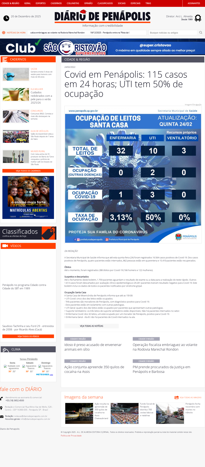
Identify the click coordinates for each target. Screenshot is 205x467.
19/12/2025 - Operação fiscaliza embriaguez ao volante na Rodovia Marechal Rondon (46, 32)
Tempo (23, 359)
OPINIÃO (88, 3)
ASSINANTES (194, 3)
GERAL (27, 3)
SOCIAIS (122, 3)
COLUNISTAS (73, 3)
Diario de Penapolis (9, 428)
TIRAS (148, 3)
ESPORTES (41, 3)
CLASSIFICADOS (105, 3)
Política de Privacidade (71, 435)
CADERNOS (56, 3)
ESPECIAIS (135, 3)
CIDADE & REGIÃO (10, 3)
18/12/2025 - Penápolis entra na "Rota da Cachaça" (114, 32)
